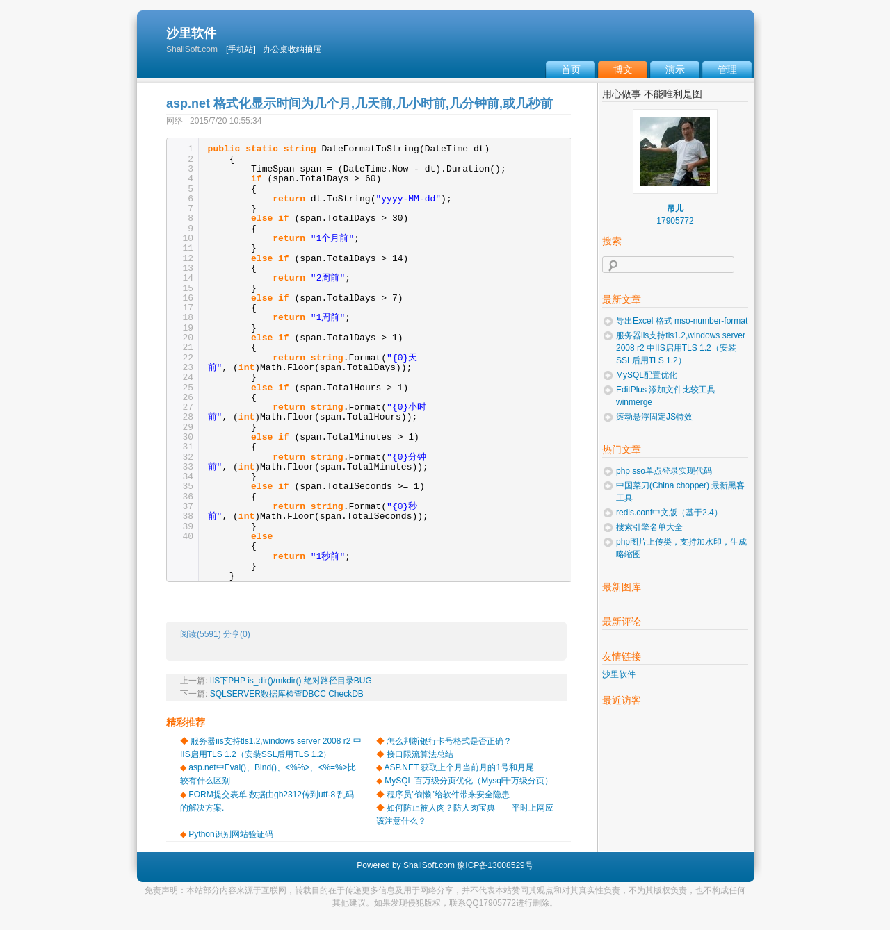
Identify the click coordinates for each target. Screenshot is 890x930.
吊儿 (675, 208)
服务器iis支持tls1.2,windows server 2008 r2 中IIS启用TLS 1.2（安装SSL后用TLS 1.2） (680, 348)
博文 (623, 69)
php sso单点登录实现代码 (664, 471)
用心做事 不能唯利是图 (652, 93)
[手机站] (241, 49)
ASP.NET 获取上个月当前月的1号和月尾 (460, 767)
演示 (675, 69)
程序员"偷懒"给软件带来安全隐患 (448, 794)
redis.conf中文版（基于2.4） (669, 512)
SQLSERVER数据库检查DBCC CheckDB (287, 694)
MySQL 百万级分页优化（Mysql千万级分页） (469, 781)
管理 (727, 69)
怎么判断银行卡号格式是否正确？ (449, 741)
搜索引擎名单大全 (649, 527)
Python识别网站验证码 (230, 834)
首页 (571, 69)
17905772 (674, 221)
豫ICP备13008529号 (495, 865)
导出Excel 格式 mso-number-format (681, 321)
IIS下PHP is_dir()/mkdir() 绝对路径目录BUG (291, 681)
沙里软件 (191, 33)
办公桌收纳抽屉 (292, 49)
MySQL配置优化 (646, 375)
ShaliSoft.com (429, 865)
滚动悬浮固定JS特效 (654, 417)
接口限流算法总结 (420, 754)
